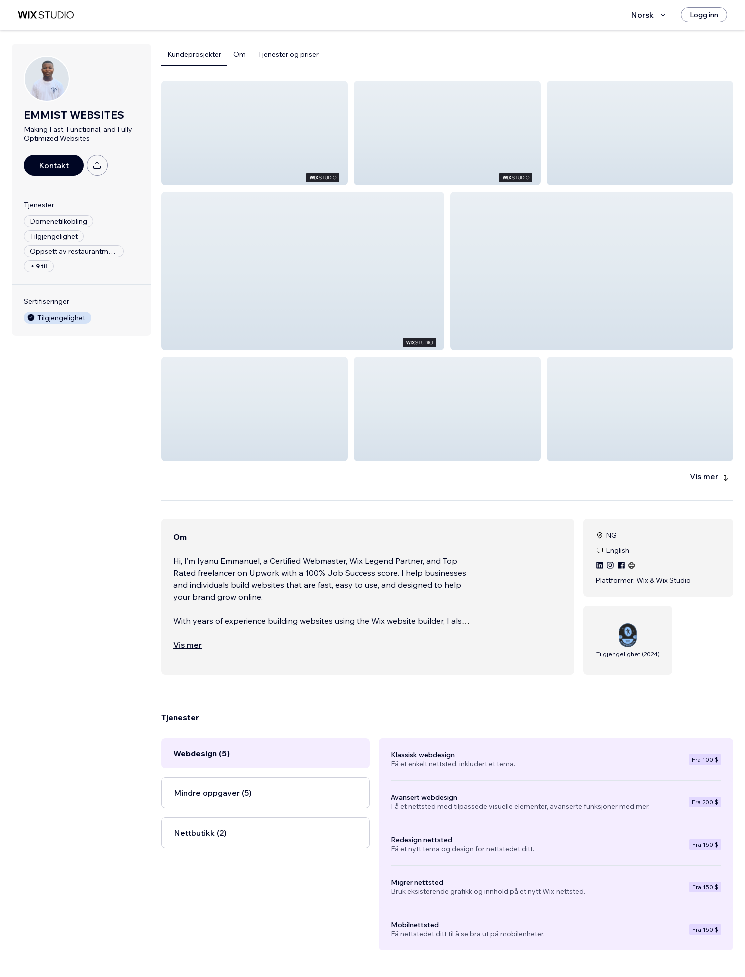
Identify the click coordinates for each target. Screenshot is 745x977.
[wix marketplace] (46, 15)
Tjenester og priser (288, 54)
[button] (254, 133)
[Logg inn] (704, 14)
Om (239, 54)
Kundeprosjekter (194, 54)
